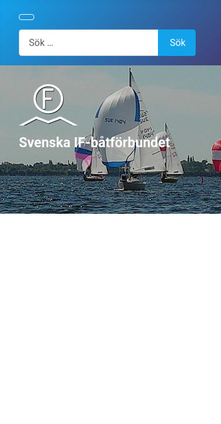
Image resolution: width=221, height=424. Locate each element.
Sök (178, 42)
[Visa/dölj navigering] (26, 17)
